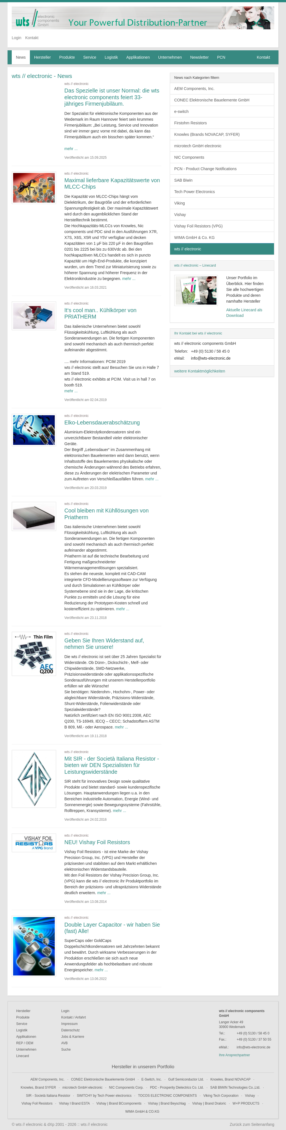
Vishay (180, 214)
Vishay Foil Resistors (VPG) (198, 226)
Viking (179, 203)
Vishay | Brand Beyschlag (167, 1103)
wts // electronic (187, 249)
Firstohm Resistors (190, 123)
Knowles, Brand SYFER (38, 1087)
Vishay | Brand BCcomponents (119, 1103)
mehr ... (71, 148)
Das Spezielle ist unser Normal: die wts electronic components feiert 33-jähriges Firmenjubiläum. (112, 97)
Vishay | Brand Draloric (209, 1103)
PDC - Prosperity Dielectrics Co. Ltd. (177, 1087)
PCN (221, 57)
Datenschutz (70, 1030)
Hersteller (42, 57)
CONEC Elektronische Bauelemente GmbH (211, 100)
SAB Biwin (183, 180)
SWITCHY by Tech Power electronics (104, 1096)
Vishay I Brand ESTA (74, 1103)
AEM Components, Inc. (194, 88)
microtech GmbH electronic (197, 146)
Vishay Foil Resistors (37, 1103)
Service (89, 57)
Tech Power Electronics (194, 191)
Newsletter (199, 57)
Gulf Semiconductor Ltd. (186, 1079)
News (21, 57)
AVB (64, 1043)
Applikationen (138, 57)
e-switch (181, 111)
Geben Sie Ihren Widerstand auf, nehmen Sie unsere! (104, 643)
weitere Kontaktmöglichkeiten (199, 371)
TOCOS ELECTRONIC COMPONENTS (167, 1096)
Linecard (22, 1056)
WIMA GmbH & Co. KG (194, 237)
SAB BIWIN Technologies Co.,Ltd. (235, 1087)
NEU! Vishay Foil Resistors (97, 842)
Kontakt (31, 37)
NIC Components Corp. (126, 1087)
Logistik (111, 57)
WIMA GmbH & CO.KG (142, 1112)
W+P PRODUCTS (246, 1103)
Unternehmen (170, 57)
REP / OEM (24, 1043)
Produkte (67, 57)
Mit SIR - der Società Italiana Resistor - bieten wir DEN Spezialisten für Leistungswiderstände (112, 765)
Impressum (69, 1024)
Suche (66, 1049)
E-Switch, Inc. (151, 1079)
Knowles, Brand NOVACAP (230, 1079)
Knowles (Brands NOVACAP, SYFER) (207, 134)
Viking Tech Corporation (221, 1096)
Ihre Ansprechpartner (234, 1055)
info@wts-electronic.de (211, 358)
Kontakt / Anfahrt (73, 1017)
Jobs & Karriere (72, 1037)
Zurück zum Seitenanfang (252, 1124)
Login (16, 37)
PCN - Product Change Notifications (205, 169)
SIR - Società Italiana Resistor (48, 1096)
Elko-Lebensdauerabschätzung (102, 422)
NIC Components (189, 157)
